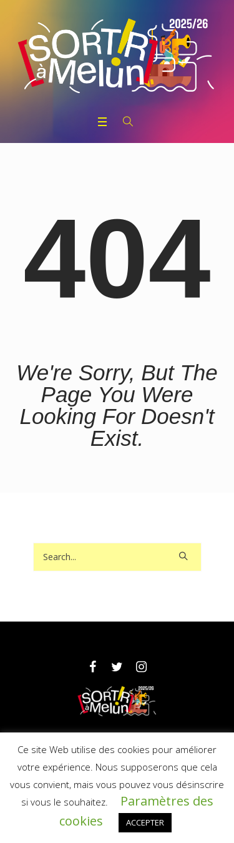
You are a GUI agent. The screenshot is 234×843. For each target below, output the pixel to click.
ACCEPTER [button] (145, 822)
